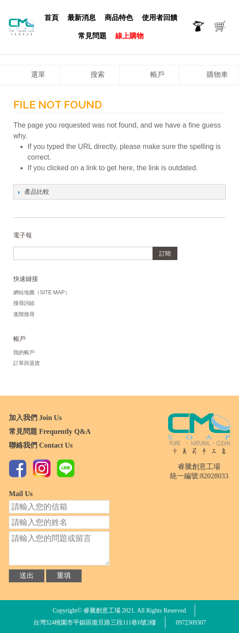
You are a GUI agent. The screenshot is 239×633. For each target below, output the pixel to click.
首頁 (51, 17)
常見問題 (92, 36)
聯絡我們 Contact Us (41, 445)
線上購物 (129, 36)
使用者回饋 (159, 17)
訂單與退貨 (26, 363)
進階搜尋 (24, 314)
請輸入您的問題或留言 (59, 548)
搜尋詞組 (24, 303)
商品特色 (119, 17)
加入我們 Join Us (35, 417)
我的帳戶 (24, 352)
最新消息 (81, 17)
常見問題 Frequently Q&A (50, 431)
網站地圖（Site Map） (41, 292)
